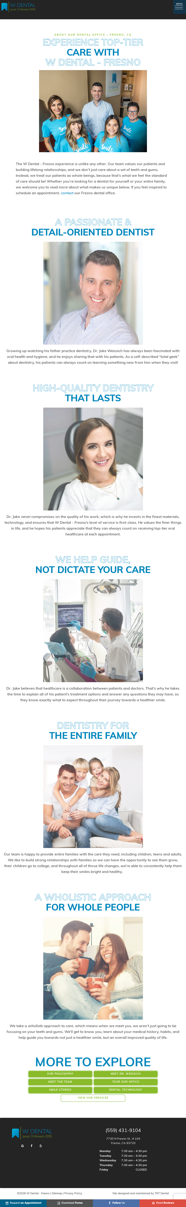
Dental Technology (125, 1090)
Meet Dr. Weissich (126, 1074)
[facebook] (31, 1146)
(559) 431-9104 (123, 1131)
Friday (104, 1169)
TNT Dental (162, 1193)
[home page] (18, 7)
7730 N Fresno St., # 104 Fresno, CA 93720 (123, 1141)
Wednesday (108, 1160)
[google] (22, 1146)
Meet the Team (60, 1082)
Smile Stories (60, 1090)
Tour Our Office (125, 1082)
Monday (105, 1151)
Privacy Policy (73, 1193)
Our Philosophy (60, 1074)
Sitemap (57, 1193)
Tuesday (105, 1156)
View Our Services (93, 1098)
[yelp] (40, 1146)
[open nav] (179, 6)
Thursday (106, 1165)
